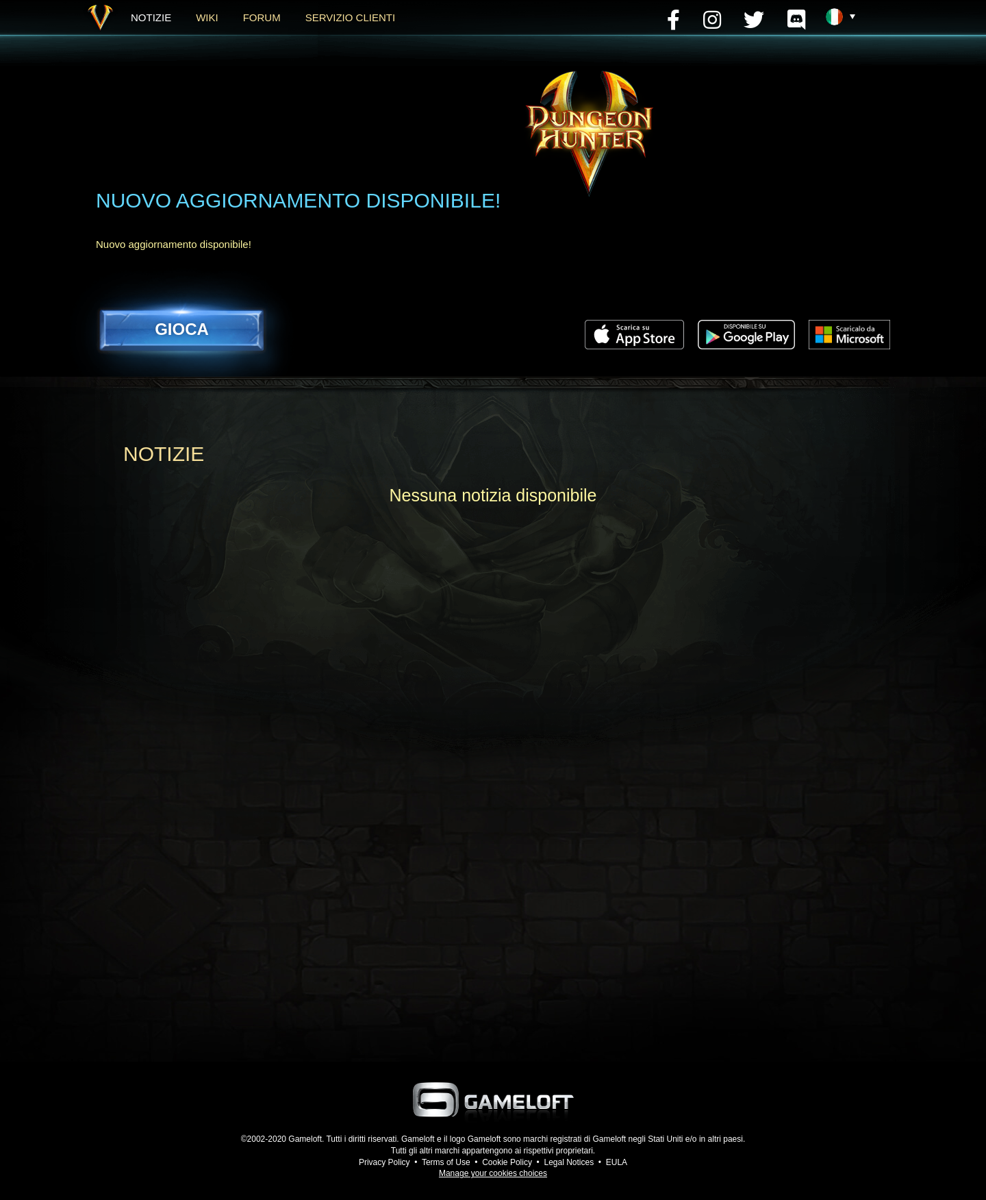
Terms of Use (446, 1162)
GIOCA (182, 329)
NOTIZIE (151, 17)
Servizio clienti (350, 17)
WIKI (207, 17)
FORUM (262, 17)
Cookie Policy (507, 1162)
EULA (616, 1162)
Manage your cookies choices (493, 1173)
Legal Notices (569, 1162)
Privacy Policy (384, 1162)
